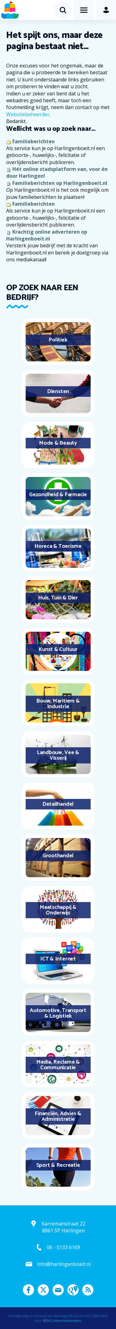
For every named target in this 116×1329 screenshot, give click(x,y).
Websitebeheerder (27, 114)
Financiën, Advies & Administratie (58, 1116)
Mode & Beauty (58, 443)
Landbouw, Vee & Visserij (58, 755)
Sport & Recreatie (58, 1165)
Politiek (58, 340)
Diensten (58, 391)
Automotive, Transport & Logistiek (58, 1013)
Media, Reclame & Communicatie (58, 1064)
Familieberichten (33, 141)
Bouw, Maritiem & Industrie (57, 703)
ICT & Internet (58, 959)
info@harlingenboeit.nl (64, 1264)
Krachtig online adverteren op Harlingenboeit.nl (46, 235)
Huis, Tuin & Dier (58, 598)
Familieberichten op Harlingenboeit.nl (59, 183)
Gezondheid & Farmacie (58, 494)
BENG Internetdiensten (62, 1320)
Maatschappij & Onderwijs (58, 910)
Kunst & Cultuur (57, 649)
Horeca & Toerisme (58, 546)
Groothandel (58, 855)
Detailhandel (58, 804)
